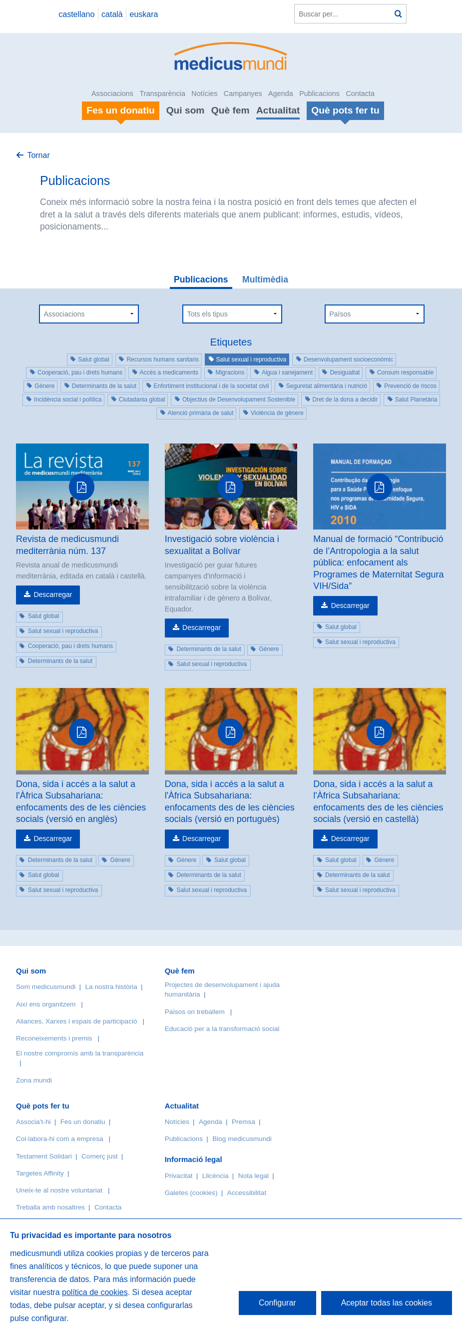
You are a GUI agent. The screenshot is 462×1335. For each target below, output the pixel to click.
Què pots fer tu (42, 1106)
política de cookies (95, 1292)
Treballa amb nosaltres (50, 1207)
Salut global (93, 359)
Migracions (229, 372)
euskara (144, 14)
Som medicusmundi (45, 986)
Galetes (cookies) (191, 1192)
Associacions (112, 94)
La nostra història (111, 986)
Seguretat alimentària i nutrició (326, 386)
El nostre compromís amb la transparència (79, 1053)
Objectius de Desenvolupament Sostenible (238, 399)
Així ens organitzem (45, 1004)
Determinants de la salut (104, 386)
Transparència (162, 94)
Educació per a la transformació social (222, 1028)
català (112, 14)
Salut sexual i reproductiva (251, 359)
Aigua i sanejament (287, 372)
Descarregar (52, 594)
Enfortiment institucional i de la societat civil (211, 386)
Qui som (185, 110)
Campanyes (243, 94)
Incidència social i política (67, 399)
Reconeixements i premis (54, 1038)
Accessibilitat (247, 1192)
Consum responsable (405, 372)
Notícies (204, 94)
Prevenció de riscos (410, 386)
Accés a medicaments (169, 372)
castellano (76, 14)
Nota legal (253, 1176)
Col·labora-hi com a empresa (59, 1138)
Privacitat (179, 1176)
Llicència (215, 1176)
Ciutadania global (142, 399)
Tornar (38, 155)
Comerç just (99, 1156)
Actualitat (278, 110)
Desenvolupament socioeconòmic (348, 359)
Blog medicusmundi (242, 1138)
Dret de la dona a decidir (345, 399)
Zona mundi (34, 1080)
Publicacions (319, 94)
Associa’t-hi (33, 1122)
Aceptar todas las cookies (386, 1302)
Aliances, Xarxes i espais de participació (76, 1021)
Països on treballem (196, 1012)
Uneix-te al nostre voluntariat (59, 1190)
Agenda (280, 94)
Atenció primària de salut (201, 413)
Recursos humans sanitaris (162, 359)
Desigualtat (345, 372)
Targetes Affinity (40, 1173)
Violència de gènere (277, 413)
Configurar (277, 1302)
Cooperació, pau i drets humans (79, 372)
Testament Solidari (44, 1156)
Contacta (360, 94)
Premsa (243, 1122)
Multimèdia (265, 279)
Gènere (44, 386)
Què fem (230, 110)
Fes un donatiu (82, 1122)
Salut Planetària (416, 399)
